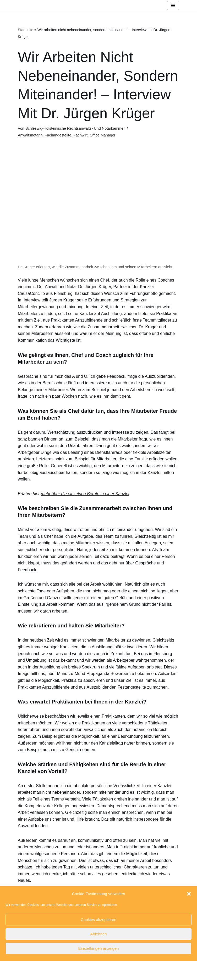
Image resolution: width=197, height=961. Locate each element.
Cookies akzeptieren (98, 919)
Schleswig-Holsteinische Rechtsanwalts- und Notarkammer (75, 128)
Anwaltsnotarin (30, 135)
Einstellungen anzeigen (98, 948)
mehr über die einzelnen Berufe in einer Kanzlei (85, 493)
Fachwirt (80, 135)
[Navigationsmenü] (173, 5)
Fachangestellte (58, 135)
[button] (188, 893)
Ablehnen (98, 934)
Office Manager (102, 135)
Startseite (25, 30)
